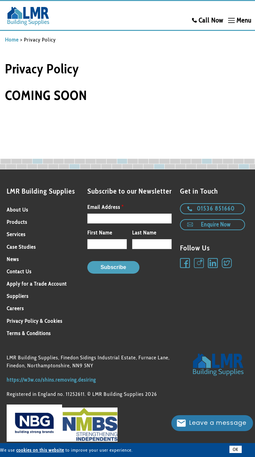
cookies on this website (40, 450)
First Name (99, 232)
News (13, 259)
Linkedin (213, 263)
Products (17, 222)
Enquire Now (215, 224)
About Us (17, 210)
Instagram (199, 263)
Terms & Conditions (29, 333)
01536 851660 (216, 208)
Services (16, 234)
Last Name (144, 232)
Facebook (185, 263)
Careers (15, 308)
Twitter (227, 263)
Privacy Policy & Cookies (34, 321)
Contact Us (19, 271)
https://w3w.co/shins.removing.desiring (51, 380)
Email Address (103, 207)
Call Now (211, 20)
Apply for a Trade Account (37, 284)
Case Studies (21, 247)
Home (12, 40)
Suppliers (18, 296)
